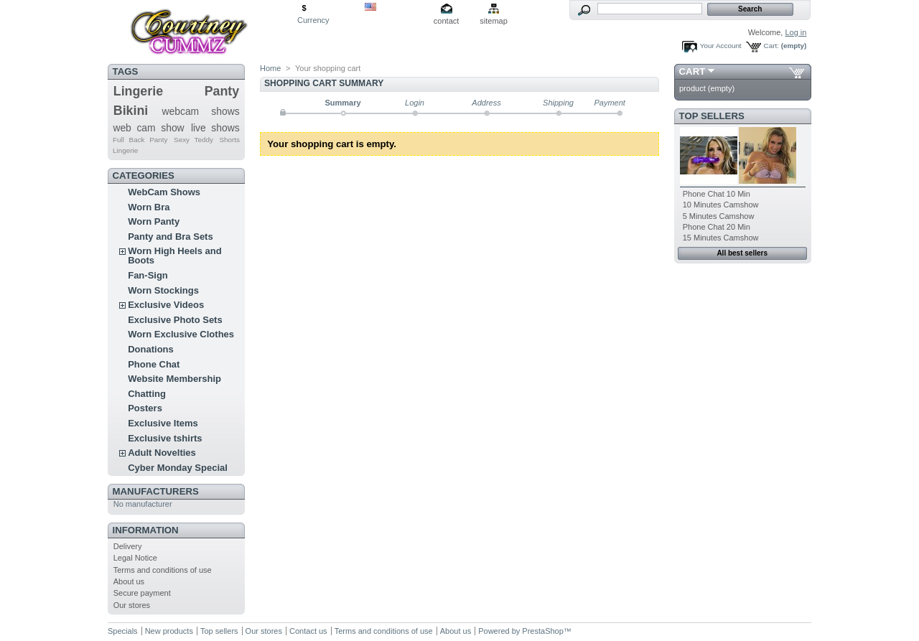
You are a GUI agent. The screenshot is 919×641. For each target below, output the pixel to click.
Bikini (131, 110)
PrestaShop (542, 631)
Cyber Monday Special (178, 467)
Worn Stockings (163, 290)
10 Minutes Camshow (721, 204)
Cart (692, 71)
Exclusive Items (163, 423)
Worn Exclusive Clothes (181, 334)
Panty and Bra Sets (170, 236)
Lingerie (138, 91)
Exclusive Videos (166, 304)
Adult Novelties (162, 452)
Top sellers (712, 116)
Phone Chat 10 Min (716, 194)
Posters (145, 408)
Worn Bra (148, 207)
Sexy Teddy (193, 140)
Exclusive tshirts (165, 438)
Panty (222, 91)
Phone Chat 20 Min (716, 227)
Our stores (131, 605)
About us (128, 581)
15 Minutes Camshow (721, 237)
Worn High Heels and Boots (175, 255)
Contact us (308, 631)
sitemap (494, 21)
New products (169, 631)
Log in (795, 32)
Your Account (721, 46)
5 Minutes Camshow (719, 216)
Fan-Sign (148, 275)
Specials (123, 631)
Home (270, 68)
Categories (143, 175)
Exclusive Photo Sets (175, 319)
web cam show (148, 128)
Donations (151, 349)
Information (146, 530)
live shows (215, 128)
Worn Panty (153, 221)
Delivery (127, 546)
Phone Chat (153, 364)
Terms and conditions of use (162, 570)
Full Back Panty (140, 140)
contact (446, 21)
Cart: (771, 46)
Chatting (147, 393)
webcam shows (201, 111)
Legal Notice (135, 557)
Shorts (229, 140)
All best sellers (742, 253)
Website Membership (174, 378)
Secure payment (142, 593)
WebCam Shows (164, 192)
